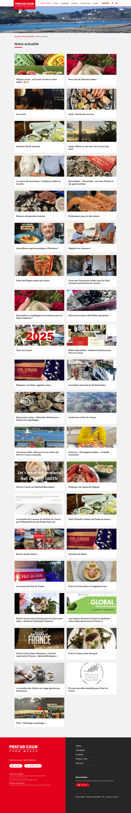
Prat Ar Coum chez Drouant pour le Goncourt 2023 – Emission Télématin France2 (39, 619)
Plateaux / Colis (81, 759)
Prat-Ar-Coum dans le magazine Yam (87, 586)
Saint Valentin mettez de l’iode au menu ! (89, 519)
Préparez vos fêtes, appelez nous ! (34, 385)
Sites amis (79, 763)
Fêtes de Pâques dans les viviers (33, 280)
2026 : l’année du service (81, 114)
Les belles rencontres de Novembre (87, 385)
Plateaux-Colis (85, 3)
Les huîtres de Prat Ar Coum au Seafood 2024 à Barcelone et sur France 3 (89, 619)
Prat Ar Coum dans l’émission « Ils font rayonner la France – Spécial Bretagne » (37, 654)
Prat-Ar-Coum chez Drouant (82, 653)
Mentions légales (80, 797)
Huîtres (55, 3)
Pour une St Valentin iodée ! (82, 79)
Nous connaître (46, 3)
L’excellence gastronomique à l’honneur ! (37, 248)
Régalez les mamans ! (79, 248)
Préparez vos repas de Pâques (84, 487)
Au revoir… (21, 114)
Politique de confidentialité (93, 797)
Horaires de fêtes (77, 554)
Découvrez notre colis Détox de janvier (88, 315)
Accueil (18, 36)
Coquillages (65, 3)
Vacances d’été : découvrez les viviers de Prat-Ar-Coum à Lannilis (37, 453)
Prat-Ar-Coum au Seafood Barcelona (35, 487)
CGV (103, 797)
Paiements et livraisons (112, 797)
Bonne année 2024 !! (27, 554)
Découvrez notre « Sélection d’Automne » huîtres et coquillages (38, 418)
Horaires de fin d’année (28, 146)
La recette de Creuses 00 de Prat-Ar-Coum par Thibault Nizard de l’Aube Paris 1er (38, 520)
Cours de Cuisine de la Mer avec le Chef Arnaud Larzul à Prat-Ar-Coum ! (89, 281)
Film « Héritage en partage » (31, 723)
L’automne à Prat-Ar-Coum (82, 417)
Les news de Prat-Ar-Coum (30, 586)
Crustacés (74, 3)
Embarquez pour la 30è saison (84, 216)
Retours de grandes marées (30, 216)
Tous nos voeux (24, 350)
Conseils (95, 3)
